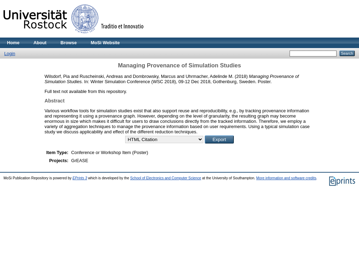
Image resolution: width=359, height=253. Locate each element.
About (40, 42)
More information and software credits (286, 178)
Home (13, 42)
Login (9, 53)
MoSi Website (105, 42)
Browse (69, 42)
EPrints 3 (80, 178)
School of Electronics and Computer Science (165, 178)
